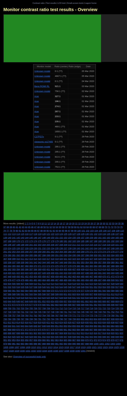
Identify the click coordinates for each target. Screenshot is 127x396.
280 (9, 255)
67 (97, 227)
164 (113, 237)
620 (27, 298)
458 (53, 276)
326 (87, 259)
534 (18, 287)
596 (44, 294)
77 (7, 230)
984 (27, 343)
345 (48, 262)
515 (57, 283)
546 (70, 287)
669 (117, 301)
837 (117, 322)
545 (65, 287)
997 (83, 343)
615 (5, 298)
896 (9, 333)
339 (22, 262)
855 (74, 326)
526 (104, 283)
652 (44, 301)
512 (44, 283)
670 (121, 301)
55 (60, 227)
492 (78, 280)
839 (5, 326)
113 (14, 234)
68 (100, 227)
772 (78, 315)
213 (83, 244)
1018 (77, 347)
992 (61, 343)
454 (35, 276)
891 (108, 329)
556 (113, 287)
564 (27, 290)
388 (113, 266)
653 (48, 301)
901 (31, 333)
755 (5, 315)
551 (91, 287)
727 (5, 312)
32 (110, 223)
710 (53, 308)
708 (44, 308)
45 (29, 227)
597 (48, 294)
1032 (33, 351)
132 (95, 234)
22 (79, 223)
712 (61, 308)
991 (57, 343)
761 (31, 315)
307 (5, 259)
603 (74, 294)
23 (82, 223)
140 (9, 237)
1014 (55, 347)
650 (35, 301)
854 (70, 326)
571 (57, 290)
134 (104, 234)
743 (74, 312)
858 (87, 326)
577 (83, 290)
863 (108, 326)
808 (113, 319)
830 (87, 322)
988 (44, 343)
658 (70, 301)
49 (41, 227)
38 (7, 227)
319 (57, 259)
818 (35, 322)
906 (53, 333)
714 (70, 308)
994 (70, 343)
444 (113, 273)
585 (117, 290)
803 (91, 319)
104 (96, 230)
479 (22, 280)
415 (108, 269)
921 (117, 333)
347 (57, 262)
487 (57, 280)
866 (121, 326)
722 (104, 308)
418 (121, 269)
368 (27, 266)
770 (70, 315)
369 (31, 266)
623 (40, 298)
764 (44, 315)
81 (20, 230)
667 (108, 301)
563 (22, 290)
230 (35, 248)
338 (18, 262)
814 (18, 322)
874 (35, 329)
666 (104, 301)
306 (121, 255)
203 (40, 244)
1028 (11, 351)
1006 (11, 347)
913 (83, 333)
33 (113, 223)
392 (9, 269)
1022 (99, 347)
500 (113, 280)
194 (121, 241)
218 (104, 244)
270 (87, 251)
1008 (22, 347)
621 (31, 298)
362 (121, 262)
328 (95, 259)
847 (40, 326)
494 (87, 280)
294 (70, 255)
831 (91, 322)
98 (72, 230)
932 (44, 336)
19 (70, 223)
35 (119, 223)
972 (95, 340)
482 (35, 280)
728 (9, 312)
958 (35, 340)
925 (14, 336)
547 (74, 287)
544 (61, 287)
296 (78, 255)
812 (9, 322)
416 (113, 269)
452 (27, 276)
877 (48, 329)
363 (5, 266)
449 (14, 276)
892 (113, 329)
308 (9, 259)
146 (35, 237)
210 (70, 244)
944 (95, 336)
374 (53, 266)
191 (108, 241)
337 (14, 262)
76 (4, 230)
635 (91, 298)
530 (121, 283)
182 (70, 241)
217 (100, 244)
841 (14, 326)
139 (5, 237)
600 (61, 294)
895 (5, 333)
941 (83, 336)
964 (61, 340)
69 (103, 227)
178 (53, 241)
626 (53, 298)
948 (113, 336)
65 (90, 227)
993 (65, 343)
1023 (105, 347)
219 (108, 244)
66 (94, 227)
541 (48, 287)
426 (35, 273)
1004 (118, 343)
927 (22, 336)
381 (83, 266)
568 (44, 290)
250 (121, 248)
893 (117, 329)
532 (9, 287)
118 (35, 234)
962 (53, 340)
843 (22, 326)
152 (61, 237)
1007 (16, 347)
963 (57, 340)
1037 (61, 351)
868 (9, 329)
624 (44, 298)
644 (9, 301)
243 (91, 248)
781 (117, 315)
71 (109, 227)
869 (14, 329)
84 (29, 230)
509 (31, 283)
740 (61, 312)
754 (121, 312)
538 (35, 287)
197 (14, 244)
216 (95, 244)
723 (108, 308)
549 (83, 287)
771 (74, 315)
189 (100, 241)
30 (104, 223)
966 (70, 340)
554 (104, 287)
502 (121, 280)
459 (57, 276)
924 (9, 336)
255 (22, 251)
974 (104, 340)
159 (91, 237)
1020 (88, 347)
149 (48, 237)
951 (5, 340)
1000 (96, 343)
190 (104, 241)
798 (70, 319)
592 (27, 294)
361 (117, 262)
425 (31, 273)
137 (117, 234)
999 (91, 343)
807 (108, 319)
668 (113, 301)
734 (35, 312)
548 (78, 287)
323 (74, 259)
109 (118, 230)
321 (65, 259)
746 (87, 312)
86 (35, 230)
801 (83, 319)
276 (113, 251)
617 (14, 298)
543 (57, 287)
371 (40, 266)
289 (48, 255)
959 (40, 340)
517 (65, 283)
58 (69, 227)
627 (57, 298)
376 (61, 266)
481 (31, 280)
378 (70, 266)
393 (14, 269)
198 (18, 244)
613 (117, 294)
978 (121, 340)
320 (61, 259)
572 (61, 290)
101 (83, 230)
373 (48, 266)
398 (35, 269)
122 (53, 234)
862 (104, 326)
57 (66, 227)
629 (65, 298)
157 (83, 237)
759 (22, 315)
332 (113, 259)
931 (40, 336)
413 (100, 269)
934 (53, 336)
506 (18, 283)
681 (48, 305)
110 (122, 230)
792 (44, 319)
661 (83, 301)
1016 (66, 347)
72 (112, 227)
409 (83, 269)
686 (70, 305)
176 (44, 241)
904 (44, 333)
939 (74, 336)
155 (74, 237)
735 (40, 312)
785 (14, 319)
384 (95, 266)
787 (22, 319)
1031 (27, 351)
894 (121, 329)
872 (27, 329)
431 (57, 273)
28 (98, 223)
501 (117, 280)
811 (5, 322)
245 (100, 248)
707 (40, 308)
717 (83, 308)
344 (44, 262)
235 (57, 248)
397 (31, 269)
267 (74, 251)
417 (117, 269)
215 (91, 244)
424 (27, 273)
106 (105, 230)
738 (53, 312)
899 (22, 333)
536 (27, 287)
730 (18, 312)
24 (85, 223)
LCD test (61, 3)
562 (18, 290)
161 (100, 237)
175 (40, 241)
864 (113, 326)
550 (87, 287)
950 (121, 336)
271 (91, 251)
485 (48, 280)
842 (18, 326)
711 (57, 308)
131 (91, 234)
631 (74, 298)
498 (104, 280)
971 (91, 340)
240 (78, 248)
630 (70, 298)
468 (95, 276)
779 (108, 315)
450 (18, 276)
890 (104, 329)
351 (74, 262)
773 (83, 315)
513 (48, 283)
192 (113, 241)
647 (22, 301)
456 (44, 276)
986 (35, 343)
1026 (121, 347)
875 (40, 329)
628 (61, 298)
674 (18, 305)
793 (48, 319)
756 (9, 315)
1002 (107, 343)
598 (53, 294)
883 (74, 329)
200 (27, 244)
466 (87, 276)
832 (95, 322)
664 (95, 301)
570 (53, 290)
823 (57, 322)
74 (118, 227)
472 (113, 276)
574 (70, 290)
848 (44, 326)
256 (27, 251)
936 (61, 336)
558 (121, 287)
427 (40, 273)
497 (100, 280)
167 (5, 241)
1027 (5, 351)
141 (14, 237)
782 (121, 315)
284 (27, 255)
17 (64, 223)
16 (61, 223)
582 (104, 290)
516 (61, 283)
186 (87, 241)
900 (27, 333)
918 (104, 333)
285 (31, 255)
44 (26, 227)
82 (23, 230)
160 (95, 237)
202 (35, 244)
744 (78, 312)
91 (50, 230)
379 (74, 266)
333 (117, 259)
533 (14, 287)
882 (70, 329)
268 (78, 251)
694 (104, 305)
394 (18, 269)
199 (22, 244)
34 (116, 223)
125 (65, 234)
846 (35, 326)
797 (65, 319)
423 (22, 273)
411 (91, 269)
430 (53, 273)
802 (87, 319)
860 (95, 326)
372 (44, 266)
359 (108, 262)
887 (91, 329)
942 (87, 336)
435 (74, 273)
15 (58, 223)
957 (31, 340)
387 (108, 266)
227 (22, 248)
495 (91, 280)
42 (20, 227)
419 (5, 273)
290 (53, 255)
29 (101, 223)
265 (65, 251)
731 (22, 312)
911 (74, 333)
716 (78, 308)
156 (78, 237)
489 (65, 280)
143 (22, 237)
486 (53, 280)
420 (9, 273)
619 (22, 298)
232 (44, 248)
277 (117, 251)
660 (78, 301)
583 (108, 290)
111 (5, 234)
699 (5, 308)
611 (108, 294)
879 (57, 329)
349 (65, 262)
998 (87, 343)
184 (78, 241)
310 (18, 259)
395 (22, 269)
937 (65, 336)
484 (44, 280)
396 (27, 269)
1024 (110, 347)
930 (35, 336)
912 (78, 333)
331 (108, 259)
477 (14, 280)
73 (115, 227)
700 (9, 308)
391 (5, 269)
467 (91, 276)
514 (53, 283)
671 (5, 305)
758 (18, 315)
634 (87, 298)
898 (18, 333)
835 (108, 322)
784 (9, 319)
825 (65, 322)
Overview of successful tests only (29, 356)
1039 (72, 351)
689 (83, 305)
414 (104, 269)
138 (121, 234)
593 (31, 294)
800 (78, 319)
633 (83, 298)
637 (100, 298)
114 (18, 234)
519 (74, 283)
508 (27, 283)
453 (31, 276)
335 (5, 262)
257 (31, 251)
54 (57, 227)
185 (83, 241)
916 (95, 333)
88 (41, 230)
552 (95, 287)
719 (91, 308)
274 (104, 251)
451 (22, 276)
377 (65, 266)
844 (27, 326)
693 (100, 305)
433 (65, 273)
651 (40, 301)
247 (108, 248)
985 (31, 343)
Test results (51, 3)
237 (65, 248)
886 (87, 329)
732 (27, 312)
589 (14, 294)
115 (22, 234)
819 (40, 322)
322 (70, 259)
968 (78, 340)
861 (100, 326)
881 (65, 329)
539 (40, 287)
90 (47, 230)
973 (100, 340)
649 (31, 301)
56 (63, 227)
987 (40, 343)
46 (32, 227)
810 (121, 319)
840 (9, 326)
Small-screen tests (75, 3)
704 (27, 308)
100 (79, 230)
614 (121, 294)
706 (35, 308)
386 (104, 266)
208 (61, 244)
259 (40, 251)
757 (14, 315)
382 (87, 266)
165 (117, 237)
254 (18, 251)
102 (87, 230)
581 (100, 290)
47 (35, 227)
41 (17, 227)
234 (53, 248)
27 (95, 223)
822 (53, 322)
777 (100, 315)
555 (108, 287)
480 (27, 280)
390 (121, 266)
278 (121, 251)
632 (78, 298)
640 (113, 298)
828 (78, 322)
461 (65, 276)
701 (14, 308)
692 (95, 305)
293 (65, 255)
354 (87, 262)
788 (27, 319)
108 (113, 230)
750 (104, 312)
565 (31, 290)
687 (74, 305)
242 (87, 248)
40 (14, 227)
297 (83, 255)
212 (78, 244)
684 (61, 305)
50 (44, 227)
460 (61, 276)
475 (5, 280)
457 (48, 276)
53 (54, 227)
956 (27, 340)
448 (9, 276)
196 (9, 244)
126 (70, 234)
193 (117, 241)
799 (74, 319)
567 (40, 290)
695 (108, 305)
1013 (50, 347)
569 (48, 290)
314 (35, 259)
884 (78, 329)
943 (91, 336)
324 (78, 259)
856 (78, 326)
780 (113, 315)
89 (44, 230)
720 (95, 308)
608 (95, 294)
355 (91, 262)
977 (117, 340)
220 (113, 244)
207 (57, 244)
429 (48, 273)
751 (108, 312)
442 (104, 273)
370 (35, 266)
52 (50, 227)
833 (100, 322)
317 (48, 259)
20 (73, 223)
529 (117, 283)
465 (83, 276)
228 (27, 248)
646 (18, 301)
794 (53, 319)
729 (14, 312)
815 (22, 322)
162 (104, 237)
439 (91, 273)
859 (91, 326)
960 (44, 340)
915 (91, 333)
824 (61, 322)
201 (31, 244)
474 (121, 276)
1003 (112, 343)
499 (108, 280)
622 (35, 298)
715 (74, 308)
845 (31, 326)
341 (31, 262)
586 (121, 290)
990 (53, 343)
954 (18, 340)
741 (65, 312)
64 (87, 227)
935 (57, 336)
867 (5, 329)
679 (40, 305)
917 (100, 333)
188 (95, 241)
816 (27, 322)
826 (70, 322)
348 (61, 262)
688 (78, 305)
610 (104, 294)
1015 (61, 347)
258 (35, 251)
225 (14, 248)
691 (91, 305)
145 (31, 237)
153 (65, 237)
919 (108, 333)
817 (31, 322)
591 (22, 294)
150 (53, 237)
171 (22, 241)
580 (95, 290)
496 (95, 280)
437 (83, 273)
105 (100, 230)
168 (9, 241)
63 (84, 227)
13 (52, 223)
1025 (116, 347)
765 (48, 315)
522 (87, 283)
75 (121, 227)
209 (65, 244)
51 (47, 227)
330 (104, 259)
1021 (94, 347)
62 (81, 227)
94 (60, 230)
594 (35, 294)
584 (113, 290)
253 (14, 251)
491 (74, 280)
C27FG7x (39, 136)
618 (18, 298)
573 (65, 290)
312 (27, 259)
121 (48, 234)
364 (9, 266)
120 (44, 234)
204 (44, 244)
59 (72, 227)
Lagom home (90, 3)
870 (18, 329)
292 (61, 255)
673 (14, 305)
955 (22, 340)
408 (78, 269)
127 (74, 234)
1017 (72, 347)
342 (35, 262)
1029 (16, 351)
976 (113, 340)
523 (91, 283)
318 (53, 259)
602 (70, 294)
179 (57, 241)
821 (48, 322)
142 (18, 237)
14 (55, 223)
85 (32, 230)
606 (87, 294)
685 (65, 305)
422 (18, 273)
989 (48, 343)
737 (48, 312)
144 (27, 237)
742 (70, 312)
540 (44, 287)
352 (78, 262)
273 (100, 251)
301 (100, 255)
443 (108, 273)
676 (27, 305)
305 (117, 255)
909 (65, 333)
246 (104, 248)
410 (87, 269)
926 (18, 336)
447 (5, 276)
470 (104, 276)
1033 (39, 351)
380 (78, 266)
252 (9, 251)
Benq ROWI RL (42, 86)
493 (83, 280)
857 (83, 326)
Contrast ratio (38, 3)
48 (38, 227)
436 (78, 273)
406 (70, 269)
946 (104, 336)
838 (121, 322)
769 (65, 315)
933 (48, 336)
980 (9, 343)
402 (53, 269)
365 (14, 266)
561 (14, 290)
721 (100, 308)
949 (117, 336)
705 (31, 308)
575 (74, 290)
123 (57, 234)
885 (83, 329)
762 (35, 315)
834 (104, 322)
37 (4, 227)
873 (31, 329)
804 (95, 319)
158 (87, 237)
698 (121, 305)
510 (35, 283)
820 (44, 322)
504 (9, 283)
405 (65, 269)
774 (87, 315)
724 (113, 308)
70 (106, 227)
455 (40, 276)
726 (121, 308)
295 (74, 255)
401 (48, 269)
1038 (66, 351)
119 (40, 234)
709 (48, 308)
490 (70, 280)
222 (121, 244)
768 (61, 315)
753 (117, 312)
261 (48, 251)
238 (70, 248)
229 (31, 248)
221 (117, 244)
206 (53, 244)
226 (18, 248)
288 (44, 255)
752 (113, 312)
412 (95, 269)
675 (22, 305)
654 (53, 301)
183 (74, 241)
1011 (39, 347)
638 (104, 298)
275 (108, 251)
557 (117, 287)
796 (61, 319)
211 (74, 244)
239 (74, 248)
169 (14, 241)
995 (74, 343)
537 (31, 287)
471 (108, 276)
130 (87, 234)
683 (57, 305)
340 (27, 262)
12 (49, 223)
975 (108, 340)
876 (44, 329)
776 (95, 315)
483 (40, 280)
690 (87, 305)
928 (27, 336)
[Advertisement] (52, 38)
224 (9, 248)
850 (53, 326)
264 (61, 251)
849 (48, 326)
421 (14, 273)
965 (65, 340)
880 (61, 329)
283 (22, 255)
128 (78, 234)
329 (100, 259)
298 (87, 255)
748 (95, 312)
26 (91, 223)
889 (100, 329)
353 (83, 262)
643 (5, 301)
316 (44, 259)
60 (75, 227)
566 (35, 290)
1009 (27, 347)
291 (57, 255)
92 (54, 230)
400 (44, 269)
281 (14, 255)
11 (45, 223)
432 (61, 273)
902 (35, 333)
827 (74, 322)
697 (117, 305)
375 (57, 266)
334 (121, 259)
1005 (5, 347)
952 (9, 340)
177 (48, 241)
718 (87, 308)
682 (53, 305)
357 (100, 262)
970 (87, 340)
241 (83, 248)
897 (14, 333)
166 (121, 237)
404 (61, 269)
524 (95, 283)
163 (108, 237)
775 (91, 315)
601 (65, 294)
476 (9, 280)
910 (70, 333)
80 (17, 230)
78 (11, 230)
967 (74, 340)
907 (57, 333)
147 (40, 237)
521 (83, 283)
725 (117, 308)
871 (22, 329)
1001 (101, 343)
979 (5, 343)
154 (70, 237)
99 (75, 230)
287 (40, 255)
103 (92, 230)
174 (35, 241)
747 (91, 312)
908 (61, 333)
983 (22, 343)
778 (104, 315)
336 (9, 262)
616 (9, 298)
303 (108, 255)
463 (74, 276)
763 (40, 315)
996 (78, 343)
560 (9, 290)
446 (121, 273)
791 (40, 319)
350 (70, 262)
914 (87, 333)
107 (109, 230)
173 (31, 241)
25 (88, 223)
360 (113, 262)
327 (91, 259)
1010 (33, 347)
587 (5, 294)
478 (18, 280)
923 (5, 336)
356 (95, 262)
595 (40, 294)
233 (48, 248)
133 (100, 234)
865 (117, 326)
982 (18, 343)
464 (78, 276)
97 (69, 230)
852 (61, 326)
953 (14, 340)
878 (53, 329)
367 (22, 266)
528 (113, 283)
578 (87, 290)
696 (113, 305)
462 (70, 276)
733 (31, 312)
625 (48, 298)
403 (57, 269)
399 (40, 269)
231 (40, 248)
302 (104, 255)
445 (117, 273)
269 (83, 251)
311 (22, 259)
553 (100, 287)
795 (57, 319)
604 (78, 294)
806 (104, 319)
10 (42, 223)
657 (65, 301)
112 (9, 234)
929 (31, 336)
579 (91, 290)
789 (31, 319)
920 (113, 333)
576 (78, 290)
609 (100, 294)
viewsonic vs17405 (43, 141)
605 (83, 294)
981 (14, 343)
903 (40, 333)
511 (40, 283)
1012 (44, 347)
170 (18, 241)
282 (18, 255)
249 (117, 248)
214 (87, 244)
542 (53, 287)
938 (70, 336)
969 (83, 340)
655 (57, 301)
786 (18, 319)
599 (57, 294)
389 (117, 266)
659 (74, 301)
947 (108, 336)
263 (57, 251)
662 (87, 301)
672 (9, 305)
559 (5, 290)
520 (78, 283)
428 (44, 273)
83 (26, 230)
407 (74, 269)
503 (5, 283)
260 (44, 251)
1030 (22, 351)
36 (122, 223)
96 (66, 230)
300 (95, 255)
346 (53, 262)
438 (87, 273)
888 (95, 329)
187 (91, 241)
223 (5, 248)
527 (108, 283)
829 (83, 322)
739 (57, 312)
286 (35, 255)
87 (38, 230)
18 (67, 223)
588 (9, 294)
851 (57, 326)
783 (5, 319)
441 (100, 273)
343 (40, 262)
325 (83, 259)
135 (108, 234)
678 (35, 305)
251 (5, 251)
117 (31, 234)
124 (61, 234)
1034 (44, 351)
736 (44, 312)
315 (40, 259)
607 (91, 294)
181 (65, 241)
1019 (83, 347)
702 (18, 308)
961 (48, 340)
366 (18, 266)
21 (76, 223)
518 (70, 283)
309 (14, 259)
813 (14, 322)
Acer (36, 96)
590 (18, 294)
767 (57, 315)
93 (57, 230)
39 (11, 227)
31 (107, 223)
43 (23, 227)
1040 (77, 351)
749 (100, 312)
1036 (55, 351)
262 (53, 251)
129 (83, 234)
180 (61, 241)
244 (95, 248)
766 (53, 315)
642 (121, 298)
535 (22, 287)
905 (48, 333)
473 (117, 276)
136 (113, 234)
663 (91, 301)
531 (5, 287)
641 (117, 298)
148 (44, 237)
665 (100, 301)
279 (5, 255)
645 (14, 301)
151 (57, 237)
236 (61, 248)
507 (22, 283)
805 (100, 319)
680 (44, 305)
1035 (50, 351)
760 (27, 315)
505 (14, 283)
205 (48, 244)
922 (121, 333)
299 (91, 255)
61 (78, 227)
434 (70, 273)
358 (104, 262)
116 (27, 234)
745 (83, 312)
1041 (83, 351)
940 (78, 336)
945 (100, 336)
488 (61, 280)
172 (27, 241)
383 (91, 266)
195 (5, 244)
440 (95, 273)
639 (108, 298)
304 (113, 255)
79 (14, 230)
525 (100, 283)
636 (95, 298)
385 (100, 266)
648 (27, 301)
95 (63, 230)
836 (113, 322)
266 (70, 251)
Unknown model (42, 71)
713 (65, 308)
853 (65, 326)
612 (113, 294)
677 (31, 305)
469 (100, 276)
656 (61, 301)
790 (35, 319)
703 (22, 308)
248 (113, 248)
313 (31, 259)
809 (117, 319)
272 (95, 251)
